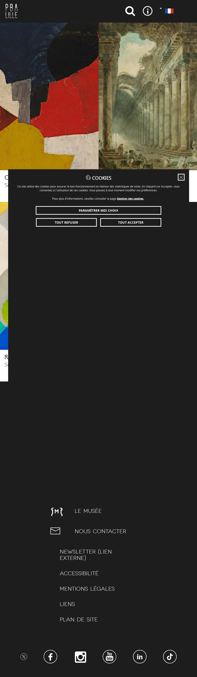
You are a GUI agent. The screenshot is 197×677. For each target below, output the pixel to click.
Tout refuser (66, 222)
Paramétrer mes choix (98, 210)
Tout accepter (130, 222)
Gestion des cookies (130, 199)
